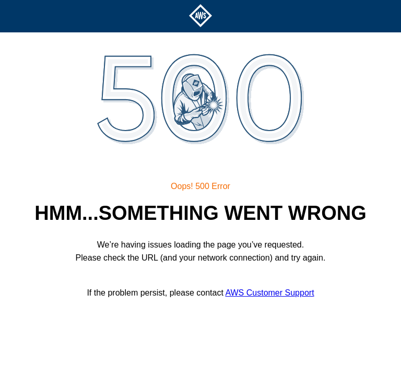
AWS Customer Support (269, 292)
